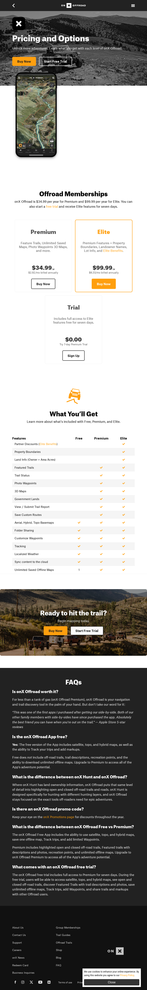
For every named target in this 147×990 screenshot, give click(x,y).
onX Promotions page (58, 817)
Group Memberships (68, 927)
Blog (58, 957)
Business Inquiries (23, 972)
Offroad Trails (64, 942)
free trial (52, 206)
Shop (59, 950)
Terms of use (65, 982)
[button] (16, 5)
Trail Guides (63, 935)
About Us (18, 927)
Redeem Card (20, 965)
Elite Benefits (113, 250)
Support (17, 942)
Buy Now (24, 61)
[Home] (73, 5)
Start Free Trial (55, 61)
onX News (18, 957)
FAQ (58, 965)
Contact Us (19, 935)
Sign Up (73, 355)
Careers (16, 950)
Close (111, 982)
